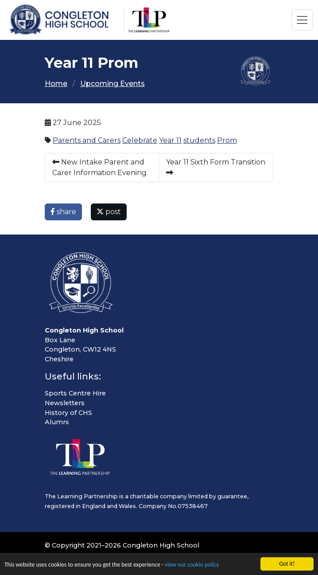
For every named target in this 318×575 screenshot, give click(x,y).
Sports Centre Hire (75, 393)
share (63, 211)
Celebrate (139, 140)
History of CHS (68, 413)
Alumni (57, 422)
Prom (227, 140)
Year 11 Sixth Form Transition (215, 167)
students (199, 140)
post (109, 211)
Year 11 (170, 140)
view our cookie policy (192, 565)
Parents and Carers (86, 140)
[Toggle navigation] (302, 20)
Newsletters (65, 403)
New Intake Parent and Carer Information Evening (99, 167)
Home (56, 83)
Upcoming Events (112, 83)
